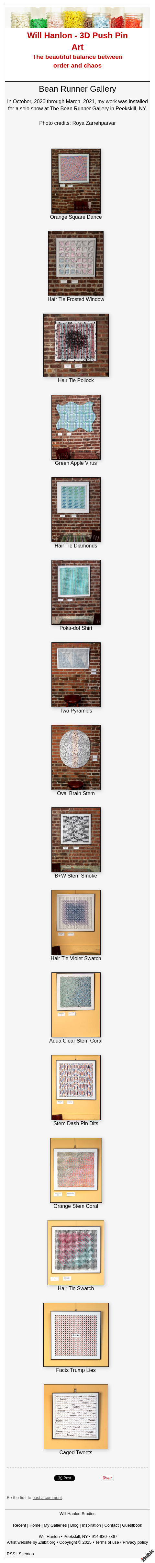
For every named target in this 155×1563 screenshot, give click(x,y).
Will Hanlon (49, 1536)
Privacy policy (135, 1542)
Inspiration (91, 1525)
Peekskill (71, 1536)
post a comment (47, 1497)
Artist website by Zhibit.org (31, 1542)
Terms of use (107, 1542)
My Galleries (55, 1525)
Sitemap (26, 1553)
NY (85, 1536)
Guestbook (132, 1525)
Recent (19, 1525)
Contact (112, 1525)
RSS (11, 1553)
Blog (74, 1525)
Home (34, 1525)
